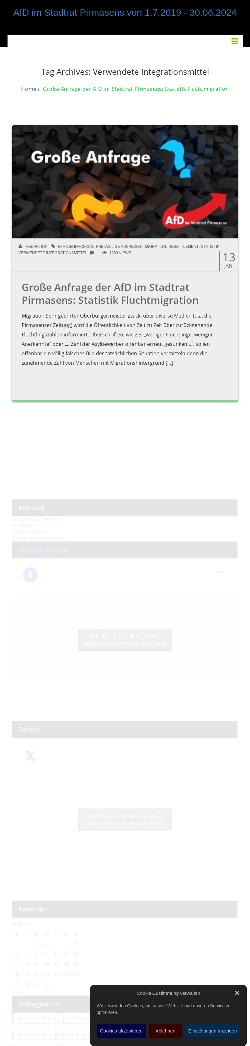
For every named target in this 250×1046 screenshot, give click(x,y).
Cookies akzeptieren (121, 1030)
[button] (237, 993)
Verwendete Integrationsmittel (53, 253)
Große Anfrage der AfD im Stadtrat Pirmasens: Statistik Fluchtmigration (136, 88)
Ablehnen (165, 1030)
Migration (155, 246)
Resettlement (183, 246)
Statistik (210, 246)
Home (28, 88)
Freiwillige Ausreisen (119, 246)
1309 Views (116, 253)
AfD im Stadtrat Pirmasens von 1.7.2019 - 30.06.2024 (125, 12)
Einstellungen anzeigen (212, 1030)
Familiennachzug (76, 246)
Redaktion (33, 246)
